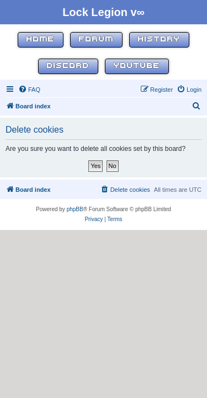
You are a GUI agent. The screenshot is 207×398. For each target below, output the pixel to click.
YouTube (137, 66)
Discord (68, 66)
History (159, 39)
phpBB (75, 209)
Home (40, 39)
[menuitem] (29, 89)
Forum (96, 39)
